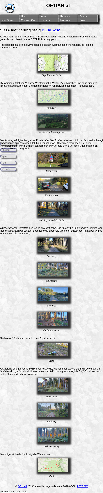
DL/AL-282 (51, 30)
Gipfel (4, 156)
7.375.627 (82, 486)
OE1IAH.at (58, 5)
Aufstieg (5, 150)
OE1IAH (22, 486)
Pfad (3, 162)
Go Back (5, 169)
